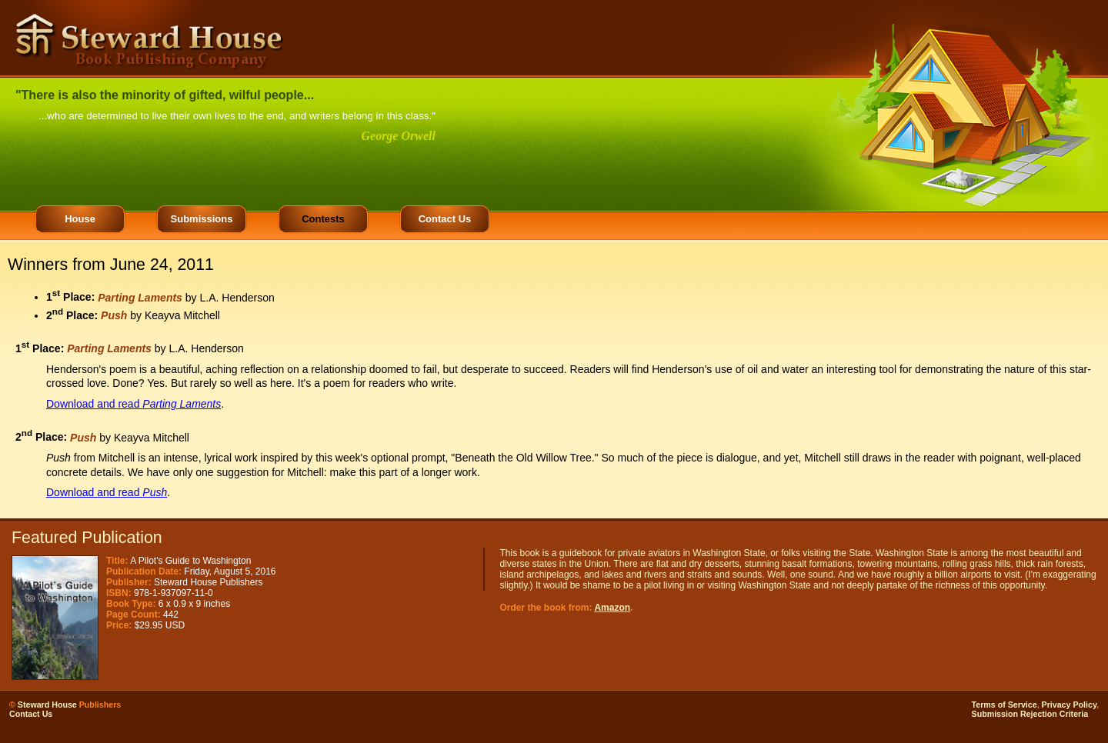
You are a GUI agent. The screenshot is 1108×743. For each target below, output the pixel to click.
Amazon (612, 607)
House (80, 219)
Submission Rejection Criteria (1030, 713)
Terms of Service (1004, 704)
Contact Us (445, 219)
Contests (323, 219)
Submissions (202, 219)
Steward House (47, 704)
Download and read (133, 404)
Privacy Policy (1069, 704)
